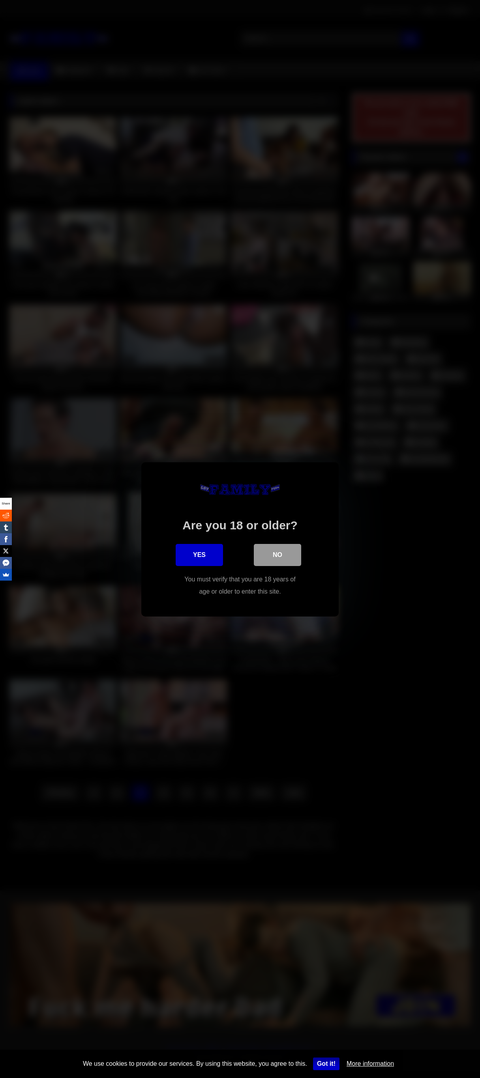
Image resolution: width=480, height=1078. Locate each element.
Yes (199, 554)
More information (370, 1063)
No (277, 554)
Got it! (326, 1063)
